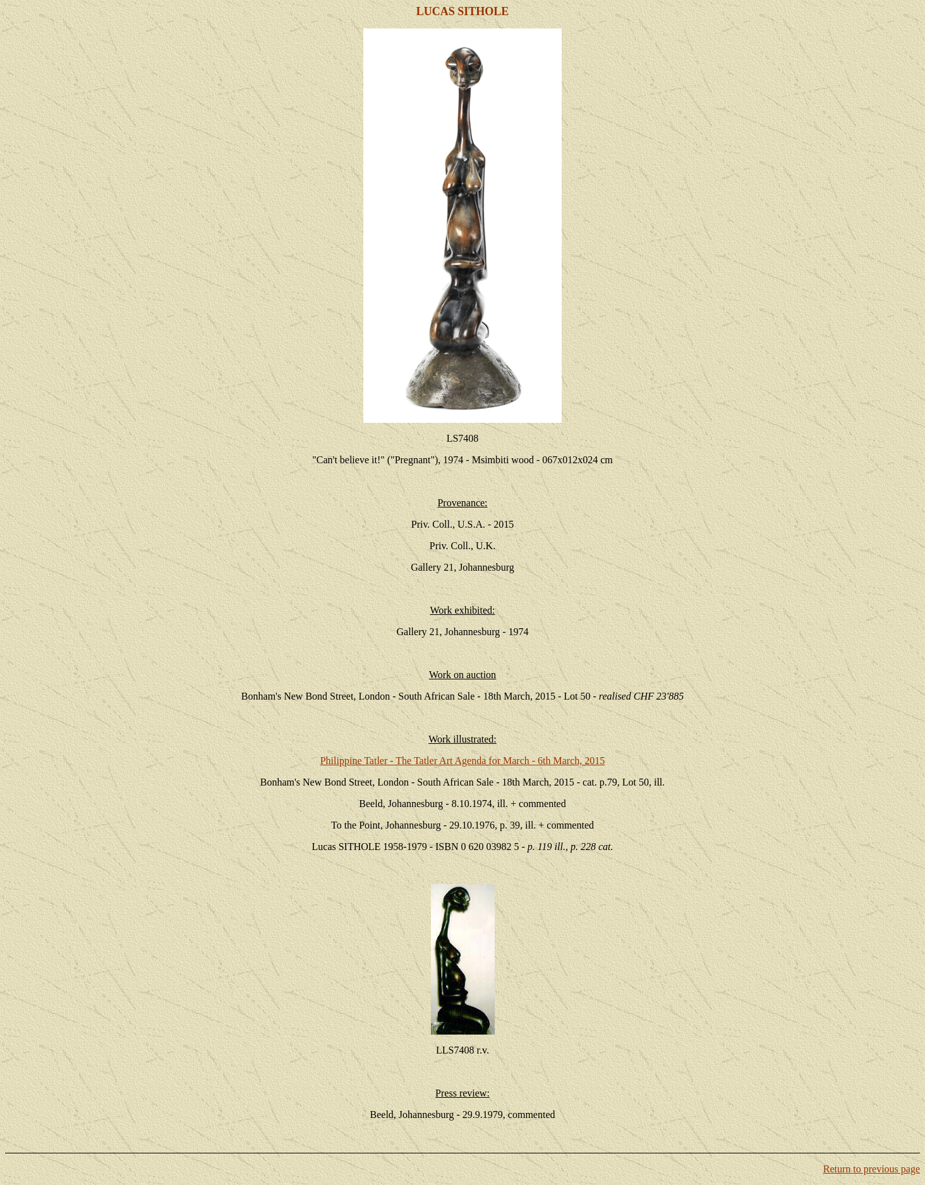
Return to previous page (871, 1169)
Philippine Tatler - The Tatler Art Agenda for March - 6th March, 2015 (462, 760)
